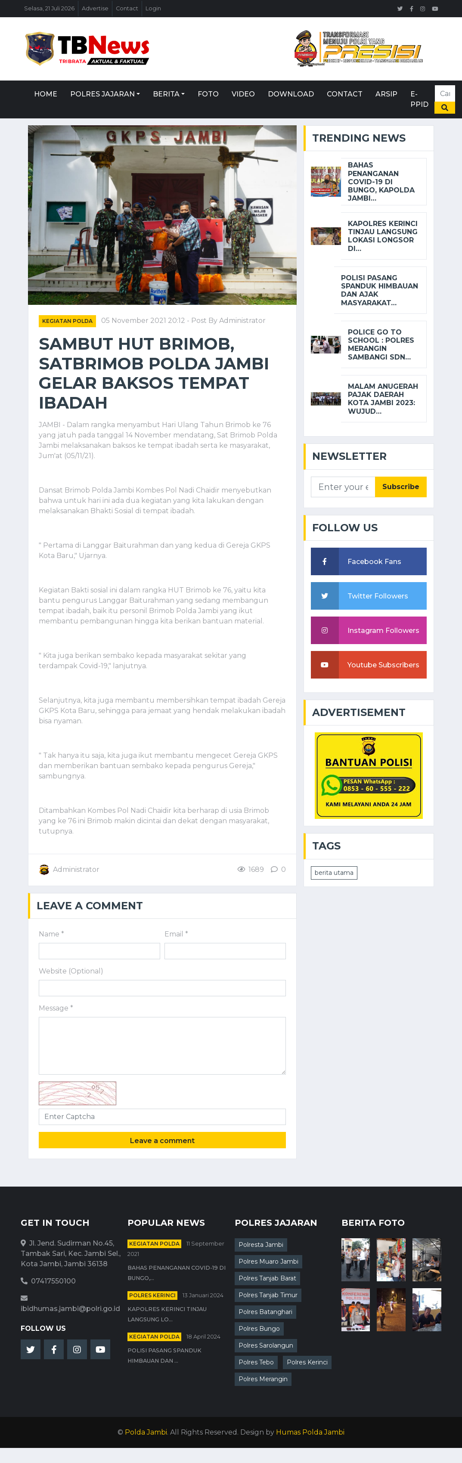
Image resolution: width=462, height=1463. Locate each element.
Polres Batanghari (265, 1312)
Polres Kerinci (152, 1295)
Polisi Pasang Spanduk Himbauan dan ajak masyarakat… (379, 290)
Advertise (95, 8)
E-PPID (419, 99)
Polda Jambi (146, 1432)
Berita (166, 94)
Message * (56, 1008)
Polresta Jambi (261, 1245)
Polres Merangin (263, 1379)
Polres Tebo (256, 1362)
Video (243, 94)
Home (45, 94)
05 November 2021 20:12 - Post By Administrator (183, 320)
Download (291, 94)
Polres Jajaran (102, 94)
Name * (51, 934)
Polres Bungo (259, 1329)
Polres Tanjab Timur (268, 1295)
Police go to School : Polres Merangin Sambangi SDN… (381, 344)
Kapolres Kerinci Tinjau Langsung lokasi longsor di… (383, 236)
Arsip (386, 94)
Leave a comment (162, 1141)
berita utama (334, 873)
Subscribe (400, 487)
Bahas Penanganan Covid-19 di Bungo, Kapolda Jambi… (381, 181)
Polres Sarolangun (266, 1345)
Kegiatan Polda (67, 321)
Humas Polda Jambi (310, 1432)
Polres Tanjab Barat (267, 1278)
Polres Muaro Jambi (268, 1261)
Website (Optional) (71, 971)
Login (153, 8)
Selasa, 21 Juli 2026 (49, 8)
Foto (208, 94)
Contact (127, 8)
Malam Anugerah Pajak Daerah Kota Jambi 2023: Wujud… (383, 398)
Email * (176, 934)
